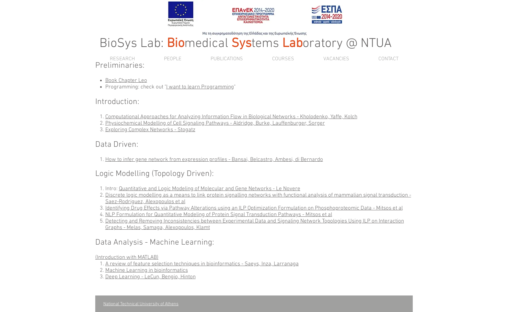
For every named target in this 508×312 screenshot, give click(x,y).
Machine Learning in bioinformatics (146, 270)
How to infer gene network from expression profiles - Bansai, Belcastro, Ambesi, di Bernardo (214, 159)
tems (265, 44)
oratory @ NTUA (335, 44)
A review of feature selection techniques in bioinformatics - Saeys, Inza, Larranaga (202, 264)
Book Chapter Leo (126, 80)
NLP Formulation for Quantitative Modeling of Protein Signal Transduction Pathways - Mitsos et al (218, 215)
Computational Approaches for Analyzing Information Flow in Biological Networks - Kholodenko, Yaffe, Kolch (231, 117)
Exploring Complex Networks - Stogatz (150, 130)
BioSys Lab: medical (165, 44)
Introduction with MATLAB (127, 257)
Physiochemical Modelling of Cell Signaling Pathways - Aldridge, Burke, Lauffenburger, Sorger (215, 123)
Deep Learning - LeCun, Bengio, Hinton (150, 277)
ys (245, 44)
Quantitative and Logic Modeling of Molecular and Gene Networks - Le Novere (209, 189)
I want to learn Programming (200, 87)
